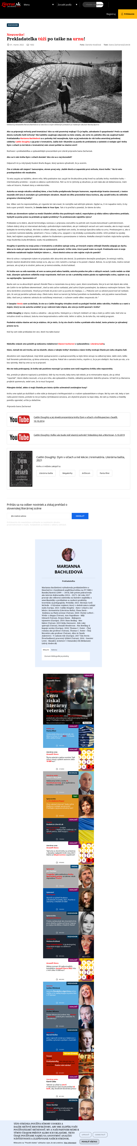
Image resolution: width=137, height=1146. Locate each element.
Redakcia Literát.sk (54, 824)
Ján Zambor (51, 871)
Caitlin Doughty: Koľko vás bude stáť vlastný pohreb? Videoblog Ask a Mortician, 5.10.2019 (79, 435)
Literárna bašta (46, 473)
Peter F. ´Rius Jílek (53, 777)
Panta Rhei (51, 731)
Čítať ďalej (87, 723)
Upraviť (85, 1137)
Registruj (111, 14)
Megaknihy (67, 473)
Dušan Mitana (52, 1011)
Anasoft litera (53, 680)
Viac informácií (70, 1145)
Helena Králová (53, 941)
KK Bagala (50, 894)
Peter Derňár (52, 1105)
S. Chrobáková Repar (55, 801)
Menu (27, 4)
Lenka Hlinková (53, 988)
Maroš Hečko (52, 1035)
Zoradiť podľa (64, 4)
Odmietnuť (100, 1137)
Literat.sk (11, 2)
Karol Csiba (51, 1081)
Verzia (49, 1058)
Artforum (86, 473)
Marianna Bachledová (69, 569)
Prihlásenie (129, 14)
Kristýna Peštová (53, 918)
